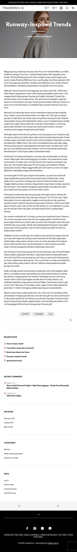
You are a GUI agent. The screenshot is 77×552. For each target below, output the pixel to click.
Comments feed (10, 489)
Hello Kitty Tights (14, 396)
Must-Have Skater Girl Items (18, 352)
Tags (50, 314)
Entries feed (9, 484)
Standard (38, 314)
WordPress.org (10, 493)
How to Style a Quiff (15, 344)
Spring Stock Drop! (14, 361)
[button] (47, 7)
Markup (7, 449)
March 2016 (8, 427)
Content (25, 314)
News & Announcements (39, 37)
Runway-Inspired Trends (17, 356)
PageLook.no (53, 543)
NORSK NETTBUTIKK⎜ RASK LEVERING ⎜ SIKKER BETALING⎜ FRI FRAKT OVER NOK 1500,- (38, 536)
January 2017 (9, 422)
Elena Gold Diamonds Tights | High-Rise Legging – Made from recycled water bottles (38, 387)
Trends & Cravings (11, 458)
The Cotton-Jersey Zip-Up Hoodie (20, 348)
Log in (6, 480)
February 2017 (9, 418)
